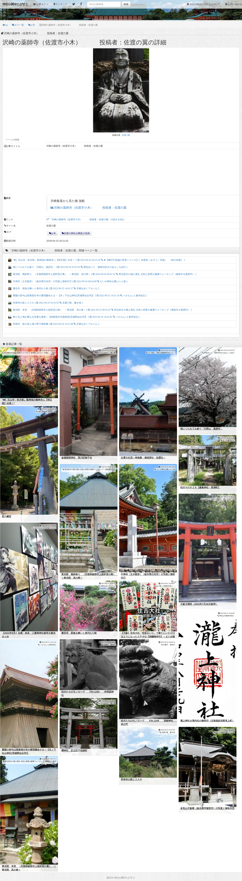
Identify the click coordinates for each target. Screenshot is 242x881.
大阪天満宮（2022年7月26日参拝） (199, 604)
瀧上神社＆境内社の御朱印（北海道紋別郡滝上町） (207, 720)
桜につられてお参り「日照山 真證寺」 (201, 428)
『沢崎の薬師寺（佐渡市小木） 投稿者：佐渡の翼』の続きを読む (87, 219)
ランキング (61, 4)
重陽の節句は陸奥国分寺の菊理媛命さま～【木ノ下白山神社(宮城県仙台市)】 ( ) (77, 295)
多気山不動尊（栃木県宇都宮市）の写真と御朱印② (207, 808)
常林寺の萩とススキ (131, 779)
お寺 (53, 233)
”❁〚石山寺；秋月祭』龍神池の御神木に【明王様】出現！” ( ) (96, 260)
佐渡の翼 (126, 135)
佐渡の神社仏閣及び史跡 (77, 233)
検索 (126, 4)
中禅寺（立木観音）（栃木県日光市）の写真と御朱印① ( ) (67, 281)
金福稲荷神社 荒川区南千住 (76, 457)
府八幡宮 (6, 516)
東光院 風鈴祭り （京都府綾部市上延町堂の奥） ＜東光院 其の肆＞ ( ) (102, 274)
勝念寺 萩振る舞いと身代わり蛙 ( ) (53, 288)
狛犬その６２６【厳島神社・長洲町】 (200, 487)
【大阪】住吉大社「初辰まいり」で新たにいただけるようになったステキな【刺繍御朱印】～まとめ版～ (148, 636)
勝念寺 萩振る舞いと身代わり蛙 (79, 633)
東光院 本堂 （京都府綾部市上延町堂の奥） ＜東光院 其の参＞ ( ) (100, 309)
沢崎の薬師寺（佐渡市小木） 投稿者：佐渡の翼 (90, 207)
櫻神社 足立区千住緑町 (74, 750)
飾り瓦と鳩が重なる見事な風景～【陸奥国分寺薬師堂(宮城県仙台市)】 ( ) (73, 316)
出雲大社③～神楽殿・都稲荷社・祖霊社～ (143, 457)
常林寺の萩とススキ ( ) (45, 302)
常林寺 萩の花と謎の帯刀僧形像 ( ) (53, 324)
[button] (41, 4)
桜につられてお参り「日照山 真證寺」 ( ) (67, 267)
